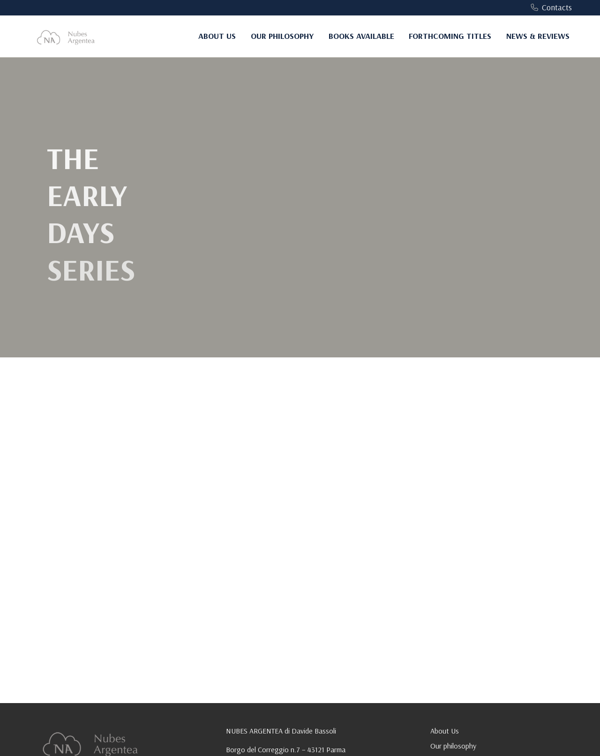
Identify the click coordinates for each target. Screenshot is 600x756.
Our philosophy (282, 35)
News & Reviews (538, 35)
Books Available (361, 35)
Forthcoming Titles (450, 35)
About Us (217, 35)
